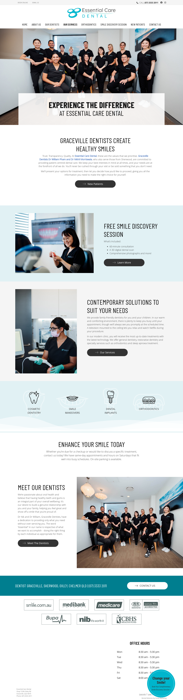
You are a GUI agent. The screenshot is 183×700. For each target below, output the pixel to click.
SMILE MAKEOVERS (72, 410)
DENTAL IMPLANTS (111, 410)
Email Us (35, 3)
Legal (149, 694)
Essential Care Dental (86, 155)
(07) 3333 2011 (151, 2)
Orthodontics (88, 24)
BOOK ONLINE (23, 3)
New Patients (138, 24)
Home (24, 24)
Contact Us (155, 24)
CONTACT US (147, 585)
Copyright (142, 694)
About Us (36, 24)
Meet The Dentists (38, 543)
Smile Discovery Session (114, 24)
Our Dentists (52, 24)
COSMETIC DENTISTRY (34, 410)
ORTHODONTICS (149, 409)
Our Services (70, 24)
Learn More (124, 262)
